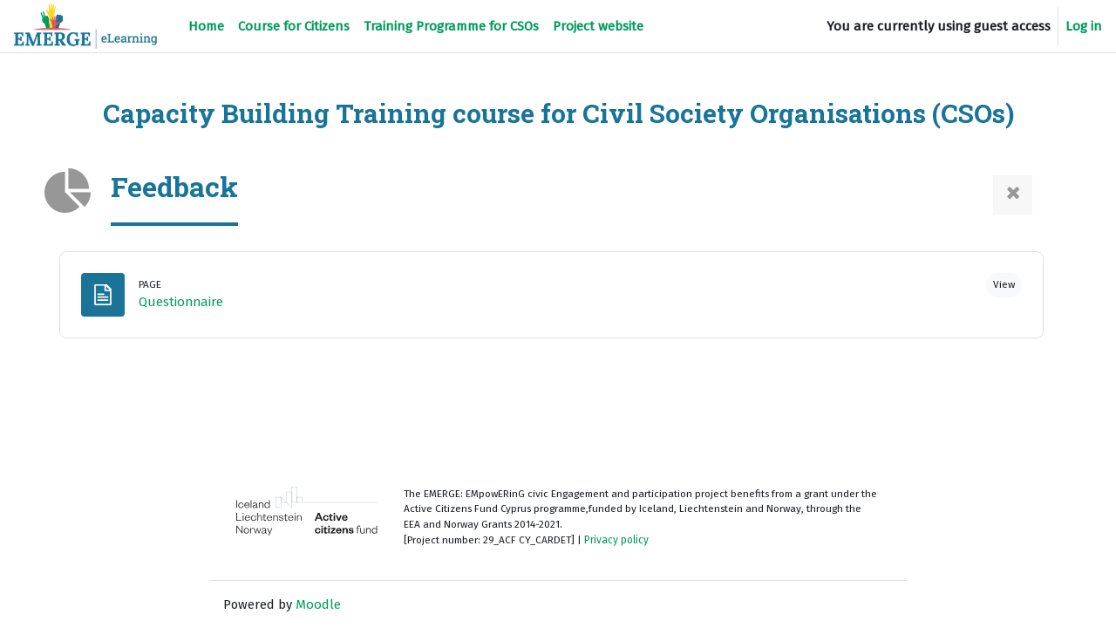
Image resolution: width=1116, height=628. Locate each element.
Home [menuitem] (206, 26)
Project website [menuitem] (598, 26)
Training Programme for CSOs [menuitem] (451, 26)
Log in (1083, 26)
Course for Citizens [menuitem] (294, 26)
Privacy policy (621, 541)
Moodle (319, 604)
